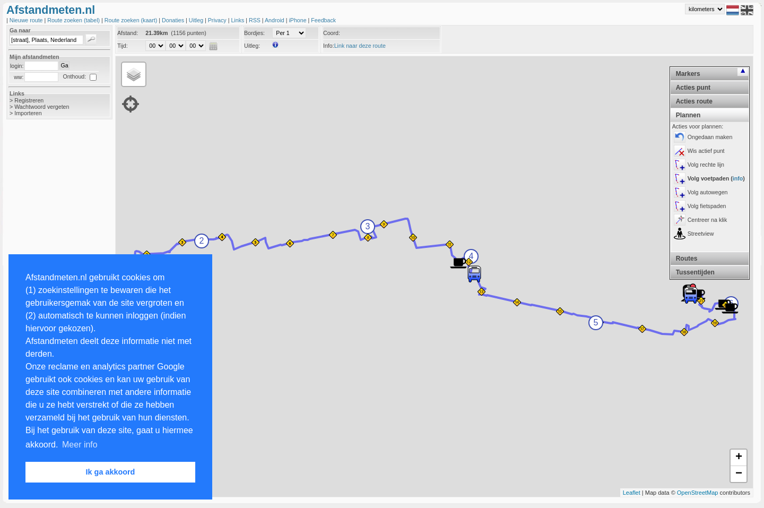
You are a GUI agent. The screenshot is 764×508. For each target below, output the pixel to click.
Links (238, 20)
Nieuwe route (27, 20)
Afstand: (127, 33)
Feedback (323, 20)
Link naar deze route (360, 45)
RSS (255, 20)
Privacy (218, 20)
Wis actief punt (706, 151)
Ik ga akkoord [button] (110, 472)
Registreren (29, 100)
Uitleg (197, 20)
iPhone (298, 20)
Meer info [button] (80, 444)
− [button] (738, 474)
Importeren (28, 113)
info (738, 178)
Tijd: (122, 45)
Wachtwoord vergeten (41, 107)
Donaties (174, 20)
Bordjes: (254, 33)
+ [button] (738, 458)
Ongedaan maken (710, 137)
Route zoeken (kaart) (132, 20)
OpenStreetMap (697, 492)
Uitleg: (252, 45)
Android (275, 20)
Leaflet (631, 492)
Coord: (331, 33)
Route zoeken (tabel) (74, 20)
